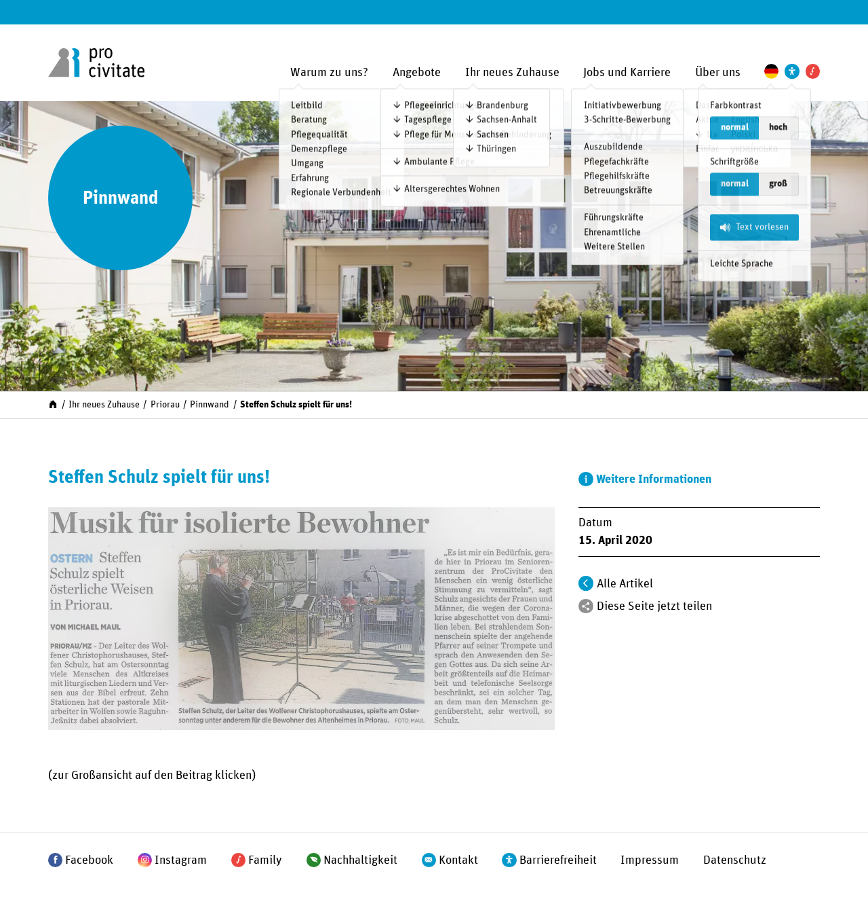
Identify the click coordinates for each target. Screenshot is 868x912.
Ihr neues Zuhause (512, 73)
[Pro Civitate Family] (813, 71)
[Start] (53, 404)
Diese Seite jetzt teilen (654, 606)
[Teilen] (585, 606)
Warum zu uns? (329, 73)
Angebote (417, 73)
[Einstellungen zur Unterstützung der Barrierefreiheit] (792, 71)
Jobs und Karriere (627, 73)
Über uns (718, 73)
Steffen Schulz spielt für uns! (296, 404)
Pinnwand (209, 404)
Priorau (165, 404)
